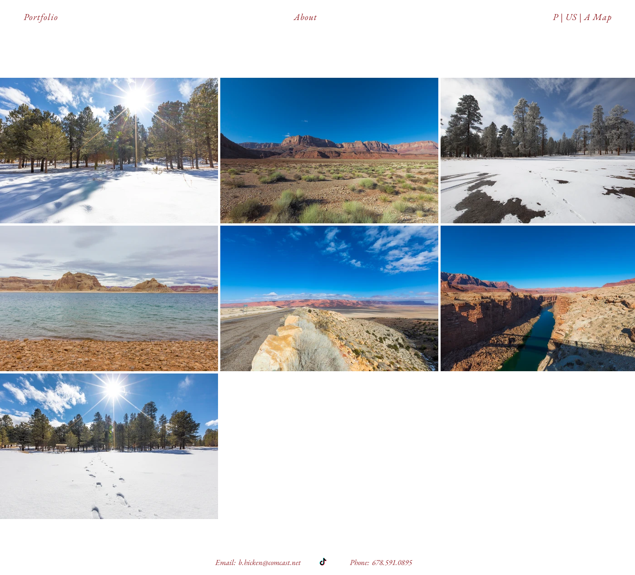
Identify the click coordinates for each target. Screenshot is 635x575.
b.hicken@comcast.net (269, 562)
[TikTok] (322, 562)
